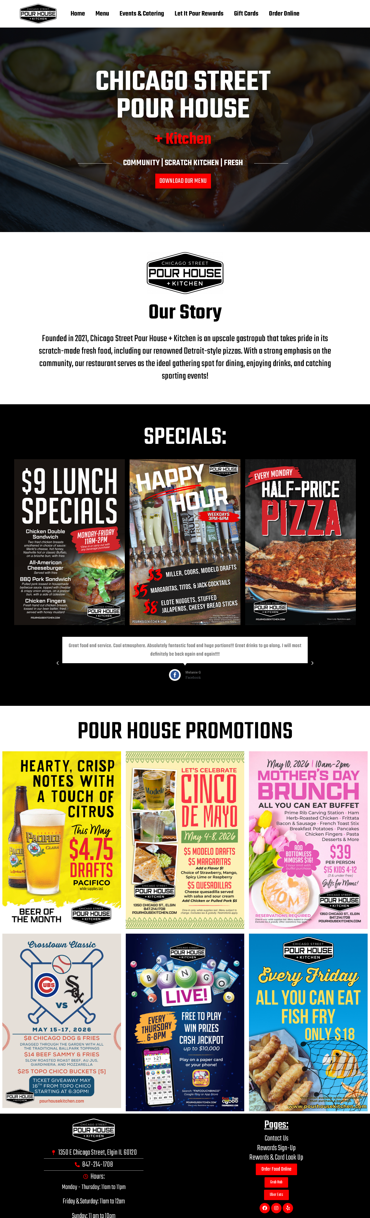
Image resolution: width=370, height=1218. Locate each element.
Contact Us (276, 1138)
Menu (97, 14)
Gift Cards (252, 14)
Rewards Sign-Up (276, 1148)
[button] (180, 700)
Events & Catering (140, 14)
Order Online (293, 14)
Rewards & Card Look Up (276, 1158)
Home (69, 14)
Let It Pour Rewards (201, 14)
